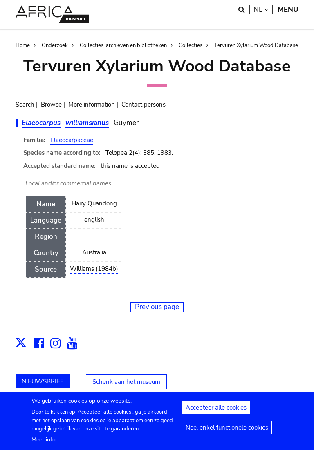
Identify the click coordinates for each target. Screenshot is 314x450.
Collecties (190, 45)
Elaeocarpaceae (71, 140)
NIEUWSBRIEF (42, 381)
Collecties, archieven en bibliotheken (123, 45)
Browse (51, 104)
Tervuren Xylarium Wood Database (256, 45)
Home (23, 45)
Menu (288, 9)
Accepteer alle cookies (216, 411)
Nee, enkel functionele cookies (227, 431)
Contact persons (143, 104)
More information (91, 104)
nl (263, 9)
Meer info (43, 443)
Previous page (157, 307)
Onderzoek (55, 45)
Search (25, 104)
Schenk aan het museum (126, 382)
